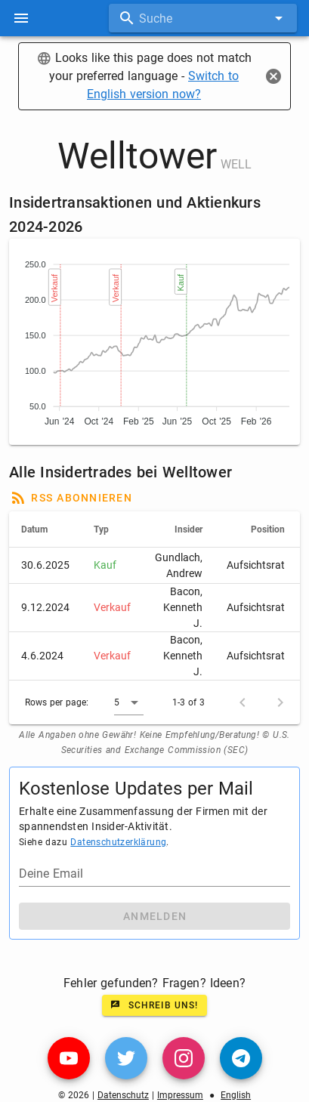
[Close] (273, 76)
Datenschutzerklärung (118, 842)
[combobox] (203, 18)
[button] (129, 702)
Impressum (180, 1095)
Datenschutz (123, 1095)
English (236, 1095)
